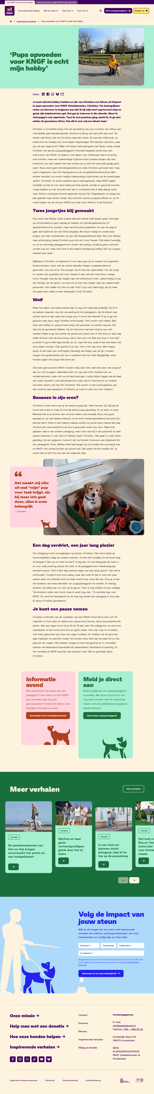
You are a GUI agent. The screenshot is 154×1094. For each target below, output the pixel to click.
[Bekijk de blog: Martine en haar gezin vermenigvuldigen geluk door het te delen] (73, 835)
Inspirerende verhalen (35, 1047)
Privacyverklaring (70, 1081)
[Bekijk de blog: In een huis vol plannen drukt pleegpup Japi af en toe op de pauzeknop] (113, 839)
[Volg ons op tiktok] (34, 1060)
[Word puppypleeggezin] (118, 11)
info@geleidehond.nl (124, 1026)
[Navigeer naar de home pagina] (11, 22)
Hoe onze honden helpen (38, 1036)
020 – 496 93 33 (133, 1029)
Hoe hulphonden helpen (29, 11)
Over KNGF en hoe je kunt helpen (20, 2)
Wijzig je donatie (87, 1048)
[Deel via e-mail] (62, 94)
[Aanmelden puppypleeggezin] (102, 716)
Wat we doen (51, 11)
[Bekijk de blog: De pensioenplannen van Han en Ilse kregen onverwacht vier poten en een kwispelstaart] (28, 838)
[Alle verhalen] (133, 789)
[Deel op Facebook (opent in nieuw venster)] (48, 94)
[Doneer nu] (141, 11)
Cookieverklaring (93, 1081)
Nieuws (82, 1031)
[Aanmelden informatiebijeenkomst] (48, 716)
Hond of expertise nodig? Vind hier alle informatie (56, 2)
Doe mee (67, 11)
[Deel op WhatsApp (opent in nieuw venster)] (53, 94)
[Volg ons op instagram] (20, 1060)
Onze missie (25, 1016)
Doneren (83, 1023)
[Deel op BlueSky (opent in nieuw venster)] (58, 94)
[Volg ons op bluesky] (49, 1060)
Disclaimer (50, 1081)
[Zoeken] (100, 11)
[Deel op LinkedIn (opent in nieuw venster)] (43, 94)
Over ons (82, 11)
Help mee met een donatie (40, 1026)
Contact (82, 1015)
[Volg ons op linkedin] (27, 1060)
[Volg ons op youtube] (42, 1060)
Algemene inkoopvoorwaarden (23, 1081)
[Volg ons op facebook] (13, 1060)
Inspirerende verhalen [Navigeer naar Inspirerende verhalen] (26, 21)
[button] (123, 881)
